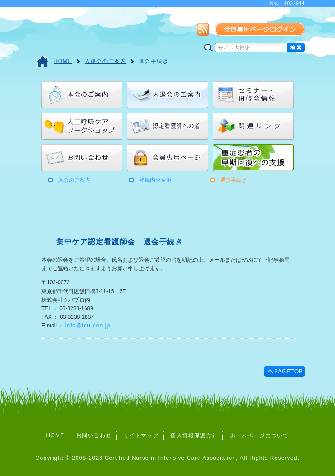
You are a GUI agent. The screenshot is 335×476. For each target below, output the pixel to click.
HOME (63, 61)
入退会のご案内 (105, 61)
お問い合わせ (94, 435)
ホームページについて (259, 435)
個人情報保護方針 (194, 435)
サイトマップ (141, 435)
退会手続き (153, 61)
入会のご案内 (74, 180)
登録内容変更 (155, 180)
